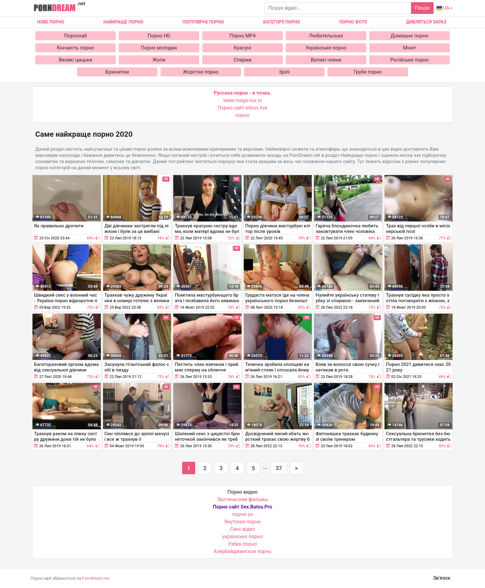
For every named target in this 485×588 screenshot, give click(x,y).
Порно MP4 (243, 36)
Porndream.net (95, 578)
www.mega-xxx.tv (242, 100)
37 (279, 468)
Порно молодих (159, 48)
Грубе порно (368, 72)
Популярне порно (203, 21)
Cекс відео (242, 529)
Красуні (242, 48)
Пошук (422, 8)
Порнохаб (75, 36)
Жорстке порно (200, 72)
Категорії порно (281, 21)
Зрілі (284, 72)
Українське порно (326, 48)
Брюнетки (117, 72)
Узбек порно (242, 544)
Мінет (409, 48)
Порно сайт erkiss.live (242, 108)
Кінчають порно (75, 48)
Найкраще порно (123, 21)
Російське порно (409, 60)
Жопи (158, 60)
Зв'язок (441, 578)
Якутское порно (242, 522)
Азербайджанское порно (243, 551)
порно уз (242, 514)
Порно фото (353, 21)
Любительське (326, 36)
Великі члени (326, 60)
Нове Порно (50, 21)
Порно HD (159, 36)
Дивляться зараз (426, 21)
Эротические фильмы (242, 499)
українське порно (242, 536)
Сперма (242, 60)
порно (242, 115)
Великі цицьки (75, 60)
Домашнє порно (409, 36)
